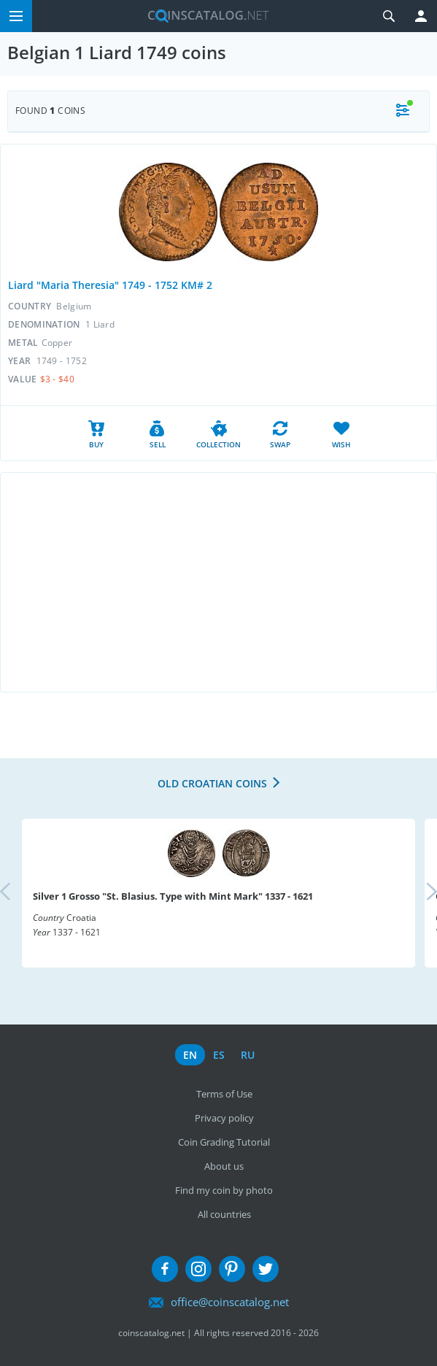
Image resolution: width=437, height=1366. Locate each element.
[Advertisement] (218, 582)
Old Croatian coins (212, 783)
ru (248, 1055)
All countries (224, 1214)
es (219, 1055)
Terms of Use (224, 1093)
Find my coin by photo (224, 1190)
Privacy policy (224, 1117)
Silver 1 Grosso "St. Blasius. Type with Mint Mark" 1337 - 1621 (173, 896)
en (190, 1055)
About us (224, 1166)
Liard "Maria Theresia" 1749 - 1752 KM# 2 (110, 285)
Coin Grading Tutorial (224, 1142)
